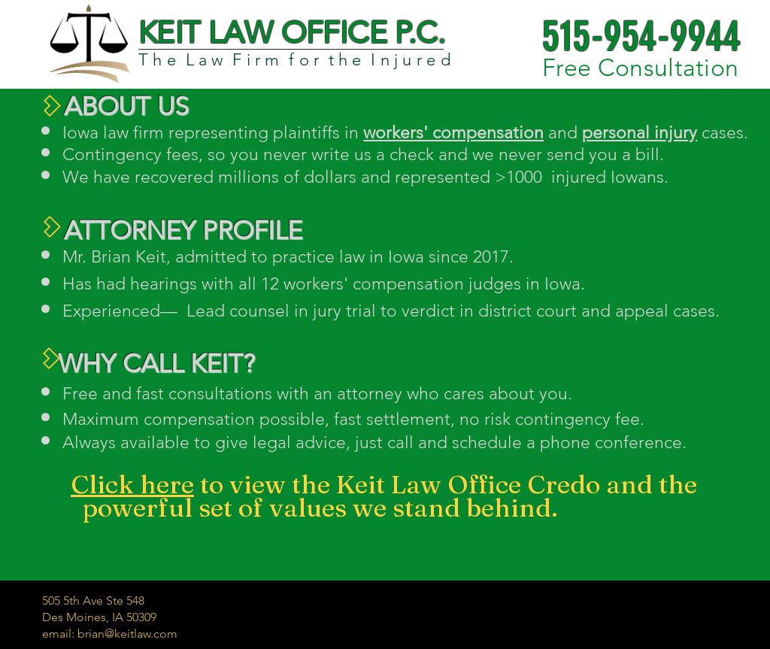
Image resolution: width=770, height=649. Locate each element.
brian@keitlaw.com (127, 633)
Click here (132, 484)
